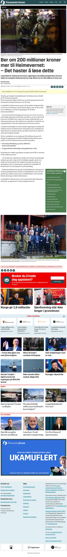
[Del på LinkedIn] (57, 88)
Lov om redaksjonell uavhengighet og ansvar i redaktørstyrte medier (54, 490)
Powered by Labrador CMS (33, 555)
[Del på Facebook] (52, 88)
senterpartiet (51, 268)
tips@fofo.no (49, 114)
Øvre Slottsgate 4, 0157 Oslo (9, 504)
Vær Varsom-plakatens (53, 499)
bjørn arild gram (41, 268)
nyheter (59, 268)
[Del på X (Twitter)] (54, 88)
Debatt (46, 3)
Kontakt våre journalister (8, 492)
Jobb (56, 3)
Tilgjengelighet (27, 498)
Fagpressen (48, 531)
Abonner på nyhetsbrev (29, 519)
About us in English (50, 539)
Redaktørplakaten (50, 494)
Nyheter (41, 3)
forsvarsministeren (22, 268)
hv (6, 268)
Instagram (26, 508)
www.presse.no (52, 526)
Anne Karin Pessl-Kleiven (8, 497)
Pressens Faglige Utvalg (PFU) (55, 513)
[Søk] (60, 3)
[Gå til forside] (13, 3)
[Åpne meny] (65, 3)
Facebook (26, 505)
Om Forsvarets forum (29, 489)
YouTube (25, 515)
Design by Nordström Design (53, 543)
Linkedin (25, 512)
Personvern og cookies (29, 502)
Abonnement (26, 495)
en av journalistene (53, 115)
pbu (3, 268)
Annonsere (26, 492)
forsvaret (32, 268)
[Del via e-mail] (59, 88)
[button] (64, 318)
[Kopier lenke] (62, 89)
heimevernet (12, 268)
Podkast (51, 3)
